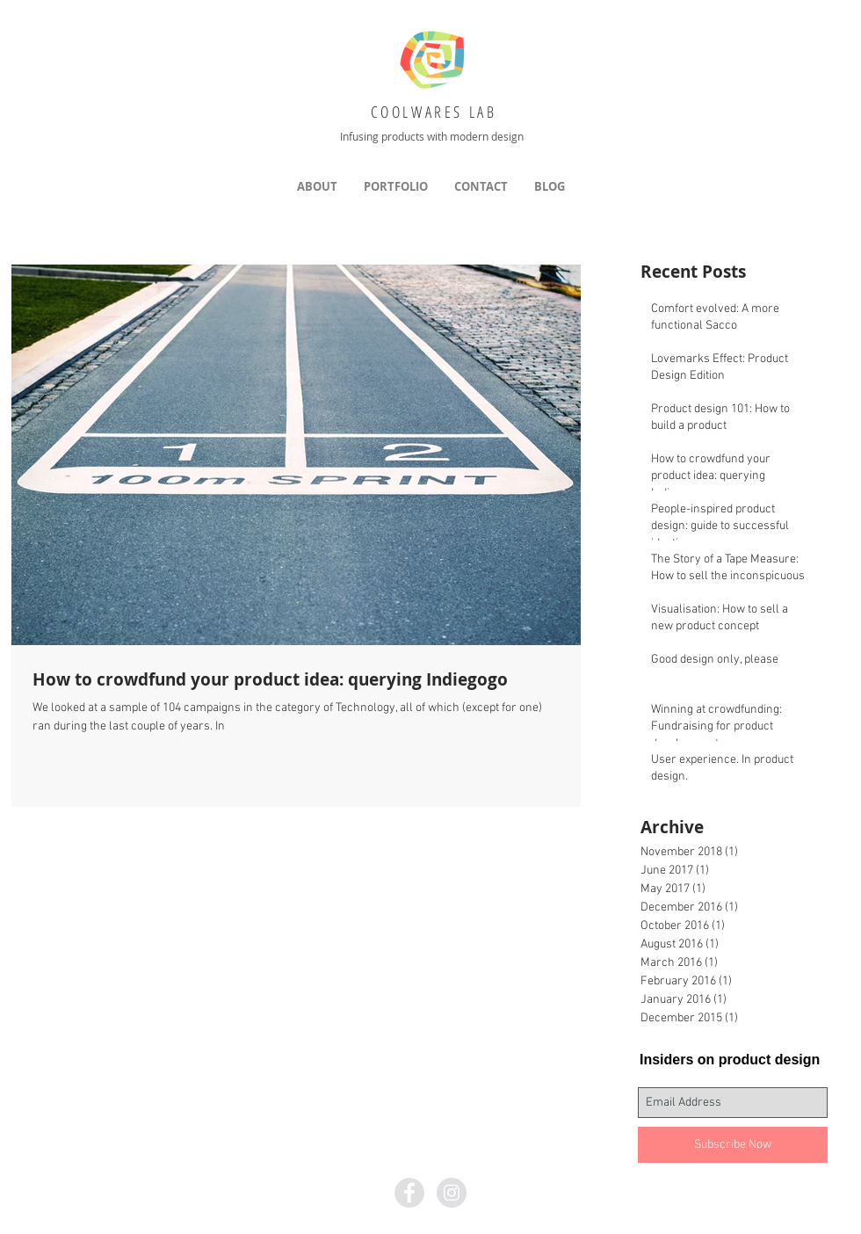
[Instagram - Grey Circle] (452, 1193)
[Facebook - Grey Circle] (409, 1193)
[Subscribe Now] (733, 1145)
